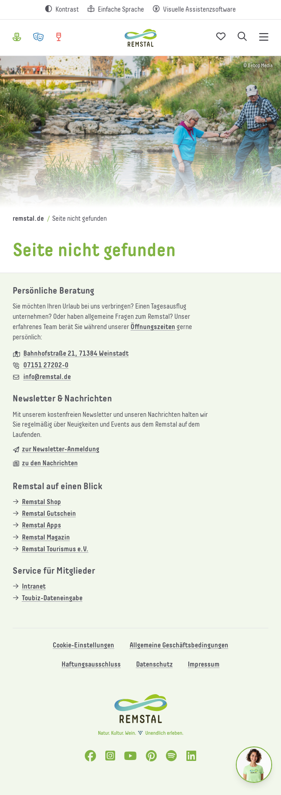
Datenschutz (154, 664)
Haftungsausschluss (91, 664)
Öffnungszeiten (152, 327)
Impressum (203, 664)
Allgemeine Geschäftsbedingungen (179, 645)
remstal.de (28, 218)
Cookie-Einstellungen (83, 645)
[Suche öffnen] (242, 37)
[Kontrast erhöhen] (62, 10)
